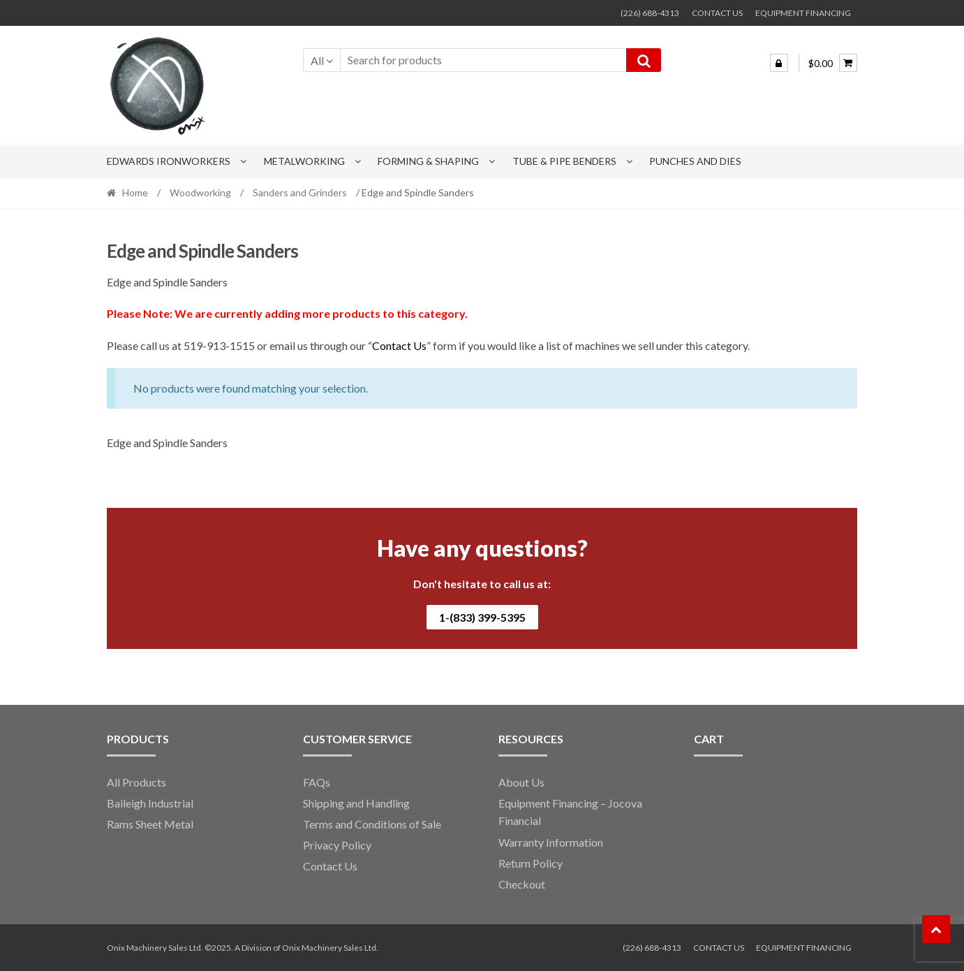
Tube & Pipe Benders (564, 161)
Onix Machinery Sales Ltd (329, 947)
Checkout (521, 884)
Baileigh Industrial (150, 803)
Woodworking (200, 192)
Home (135, 192)
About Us (521, 782)
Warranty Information (550, 842)
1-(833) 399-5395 (482, 617)
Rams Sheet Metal (150, 824)
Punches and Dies (695, 161)
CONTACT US (717, 13)
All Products (136, 782)
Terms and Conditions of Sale (372, 824)
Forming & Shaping (428, 161)
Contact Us (399, 345)
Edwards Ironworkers (168, 161)
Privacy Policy (337, 845)
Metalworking (304, 161)
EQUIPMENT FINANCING (803, 13)
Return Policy (530, 863)
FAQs (316, 782)
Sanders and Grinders (300, 192)
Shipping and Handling (356, 803)
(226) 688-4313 (650, 13)
